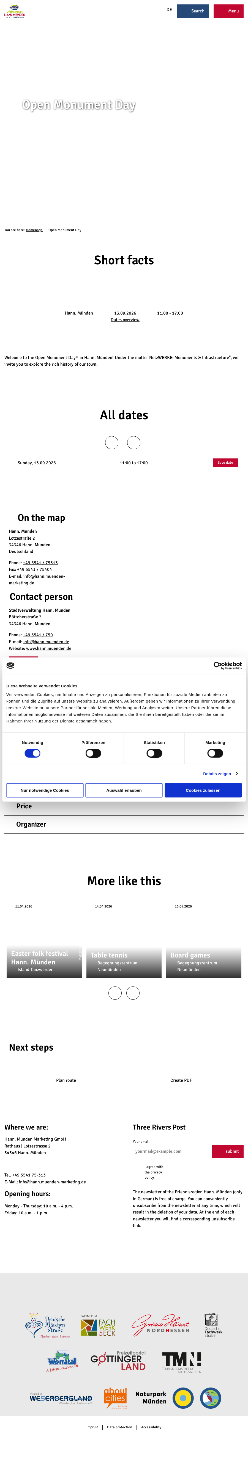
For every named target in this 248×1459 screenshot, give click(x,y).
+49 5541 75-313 (29, 1175)
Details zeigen (217, 773)
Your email (141, 1142)
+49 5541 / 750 (38, 635)
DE (166, 9)
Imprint (92, 1427)
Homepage (34, 230)
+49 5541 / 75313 (40, 563)
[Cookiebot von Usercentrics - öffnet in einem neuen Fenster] (218, 665)
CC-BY (245, 131)
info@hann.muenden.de (46, 642)
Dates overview (125, 320)
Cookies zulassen (203, 790)
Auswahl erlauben (123, 790)
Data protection (119, 1427)
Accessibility (151, 1427)
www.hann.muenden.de (48, 648)
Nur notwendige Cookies (45, 790)
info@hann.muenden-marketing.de (52, 1182)
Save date (225, 462)
